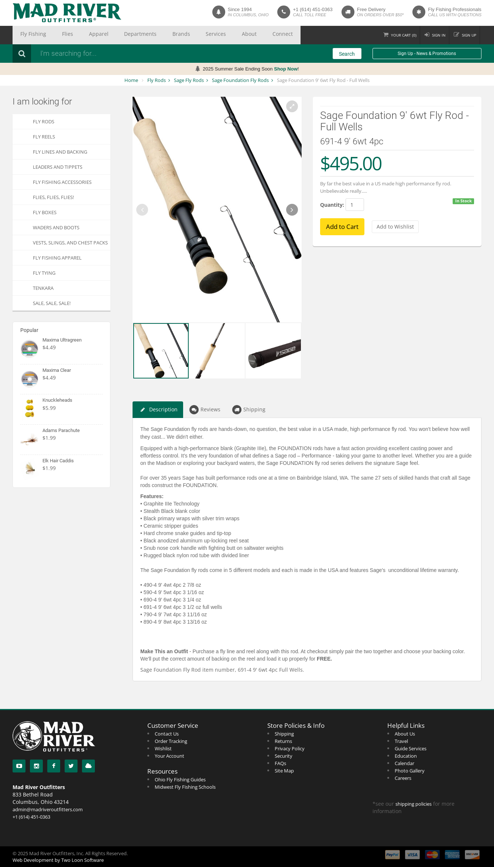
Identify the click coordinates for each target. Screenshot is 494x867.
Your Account (169, 756)
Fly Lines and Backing (60, 151)
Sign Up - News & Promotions (427, 53)
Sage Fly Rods (189, 80)
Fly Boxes (44, 212)
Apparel (75, 35)
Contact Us (167, 733)
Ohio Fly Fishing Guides (180, 779)
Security (283, 756)
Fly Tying (44, 273)
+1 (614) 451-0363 (312, 9)
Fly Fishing (28, 35)
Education (406, 756)
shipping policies (413, 804)
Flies (53, 35)
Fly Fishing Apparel (57, 257)
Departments (107, 35)
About (189, 35)
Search (347, 54)
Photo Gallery (410, 770)
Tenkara (43, 288)
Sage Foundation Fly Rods (240, 80)
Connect (214, 35)
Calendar (404, 763)
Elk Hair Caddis (58, 460)
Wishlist (163, 748)
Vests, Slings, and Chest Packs (70, 242)
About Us (405, 733)
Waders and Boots (56, 227)
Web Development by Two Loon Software (58, 860)
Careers (403, 778)
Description (158, 409)
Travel (401, 741)
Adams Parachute (61, 430)
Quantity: (332, 204)
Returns (283, 741)
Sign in (432, 35)
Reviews (204, 409)
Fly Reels (44, 136)
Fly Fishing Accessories (62, 182)
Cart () (392, 35)
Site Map (284, 770)
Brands (139, 35)
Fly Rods (156, 80)
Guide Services (410, 748)
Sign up (467, 35)
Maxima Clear (56, 370)
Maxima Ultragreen (62, 340)
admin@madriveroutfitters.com (48, 809)
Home (131, 80)
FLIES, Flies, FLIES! (53, 197)
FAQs (280, 763)
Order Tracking (171, 741)
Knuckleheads (57, 400)
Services (164, 35)
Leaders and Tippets (57, 167)
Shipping (248, 409)
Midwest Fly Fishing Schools (185, 787)
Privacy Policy (290, 748)
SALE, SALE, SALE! (52, 303)
